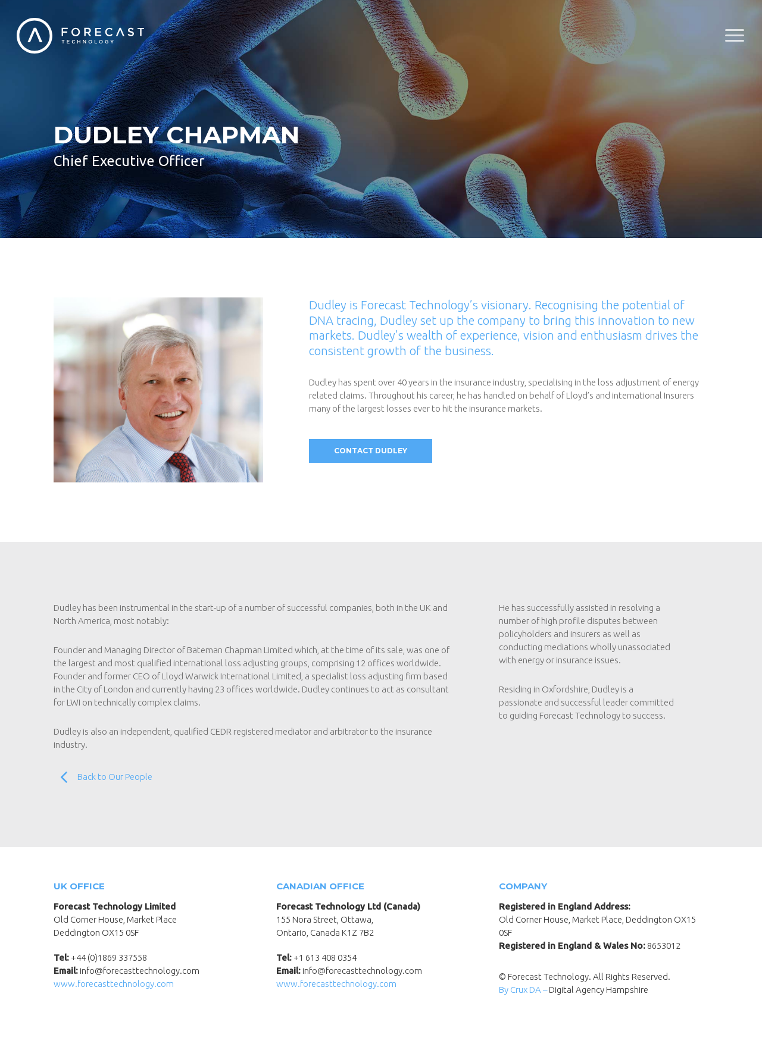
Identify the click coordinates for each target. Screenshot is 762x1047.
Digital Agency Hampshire (598, 990)
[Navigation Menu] (735, 35)
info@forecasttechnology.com (139, 971)
